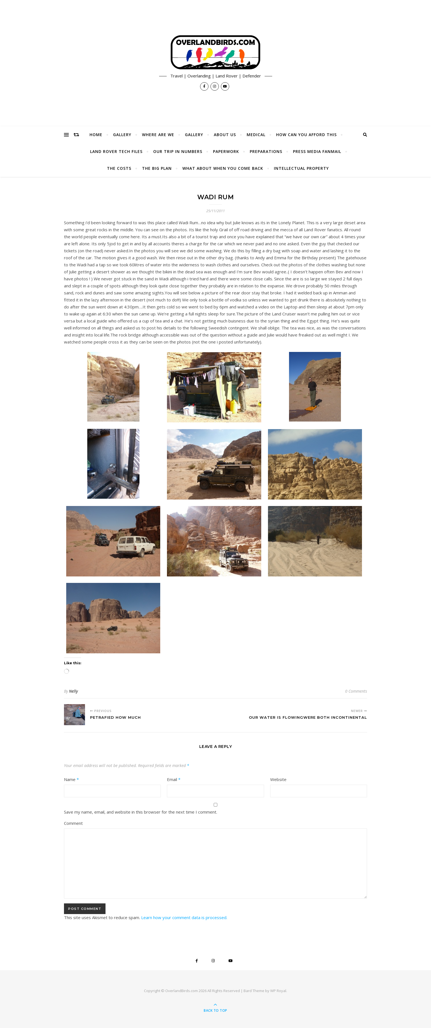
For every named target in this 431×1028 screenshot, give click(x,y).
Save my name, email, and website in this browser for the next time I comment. (140, 812)
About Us (225, 134)
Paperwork (226, 151)
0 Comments (356, 691)
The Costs (119, 168)
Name (71, 779)
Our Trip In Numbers (177, 151)
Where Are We (158, 134)
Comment (73, 823)
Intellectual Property (301, 168)
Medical (256, 134)
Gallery (122, 134)
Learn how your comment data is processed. (184, 917)
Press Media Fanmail (317, 151)
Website (278, 779)
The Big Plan (157, 168)
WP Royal (278, 990)
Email (173, 779)
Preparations (266, 151)
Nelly (73, 691)
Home (96, 134)
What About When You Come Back (222, 168)
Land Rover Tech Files (116, 151)
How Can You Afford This (306, 134)
